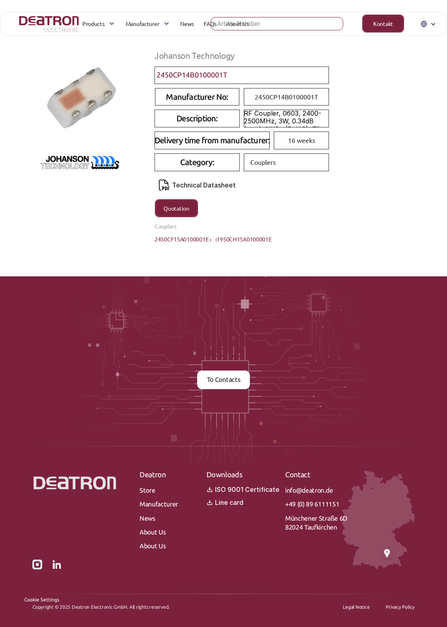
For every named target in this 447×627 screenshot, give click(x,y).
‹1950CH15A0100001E (243, 239)
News (147, 518)
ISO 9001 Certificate (242, 489)
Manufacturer (159, 504)
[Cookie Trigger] (41, 599)
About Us (152, 532)
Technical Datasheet (197, 185)
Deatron (152, 474)
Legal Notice (356, 607)
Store (147, 490)
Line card (224, 502)
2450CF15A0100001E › (183, 239)
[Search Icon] (264, 26)
